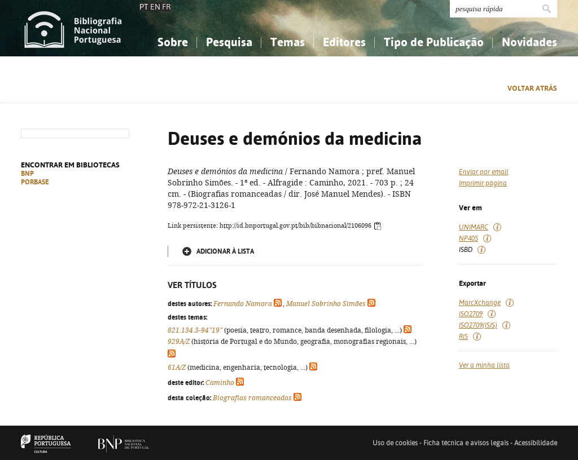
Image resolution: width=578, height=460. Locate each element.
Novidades (529, 42)
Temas (287, 42)
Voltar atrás (532, 88)
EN (155, 6)
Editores (344, 42)
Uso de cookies (395, 443)
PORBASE (35, 182)
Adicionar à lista (225, 251)
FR (166, 6)
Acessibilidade (535, 443)
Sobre (172, 42)
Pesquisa (229, 42)
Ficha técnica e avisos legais (466, 443)
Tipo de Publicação (434, 42)
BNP (27, 174)
